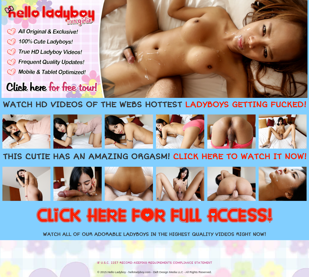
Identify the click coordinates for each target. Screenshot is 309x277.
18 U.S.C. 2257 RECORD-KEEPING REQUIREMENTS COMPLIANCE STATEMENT (154, 263)
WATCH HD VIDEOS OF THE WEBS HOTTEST (154, 105)
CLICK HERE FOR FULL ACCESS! (154, 216)
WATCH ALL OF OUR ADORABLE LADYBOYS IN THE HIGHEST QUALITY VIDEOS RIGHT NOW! (154, 234)
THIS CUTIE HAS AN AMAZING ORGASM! (155, 157)
